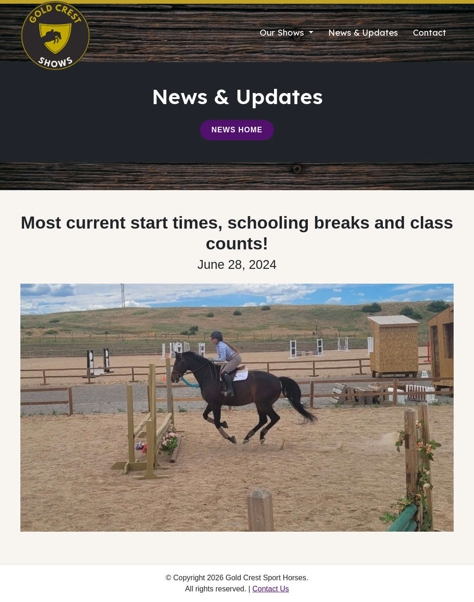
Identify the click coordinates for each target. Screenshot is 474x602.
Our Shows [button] (283, 32)
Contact (429, 32)
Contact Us (270, 589)
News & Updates (363, 32)
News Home (237, 130)
